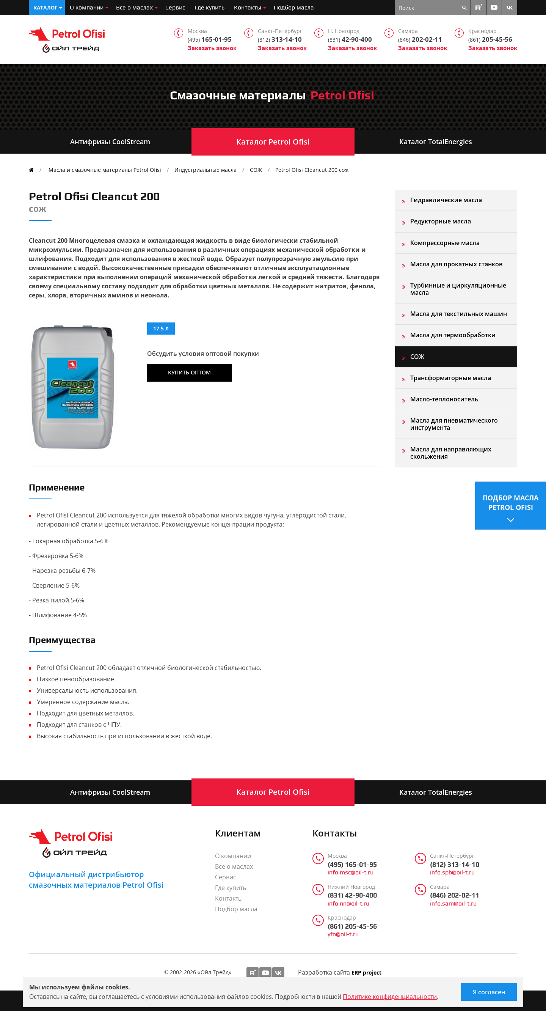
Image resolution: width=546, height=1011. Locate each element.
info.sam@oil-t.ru (453, 903)
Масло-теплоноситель (444, 399)
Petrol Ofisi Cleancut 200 (311, 169)
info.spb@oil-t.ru (452, 872)
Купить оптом (189, 372)
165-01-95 (210, 39)
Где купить (209, 7)
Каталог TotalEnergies (435, 141)
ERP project (366, 973)
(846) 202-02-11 (454, 895)
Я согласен (489, 992)
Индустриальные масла (205, 169)
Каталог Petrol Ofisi (273, 142)
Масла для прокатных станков (456, 264)
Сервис (175, 7)
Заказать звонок (212, 48)
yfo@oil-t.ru (343, 934)
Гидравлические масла (446, 200)
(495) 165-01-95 (352, 864)
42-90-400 (350, 39)
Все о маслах (134, 7)
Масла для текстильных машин (458, 314)
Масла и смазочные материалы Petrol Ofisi (105, 169)
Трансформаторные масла (450, 378)
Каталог (45, 8)
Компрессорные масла (445, 243)
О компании (87, 7)
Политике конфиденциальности (390, 996)
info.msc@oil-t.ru (350, 872)
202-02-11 (420, 39)
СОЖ (256, 169)
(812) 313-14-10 (454, 864)
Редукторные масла (440, 221)
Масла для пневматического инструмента (454, 424)
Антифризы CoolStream (110, 141)
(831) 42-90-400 (352, 895)
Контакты (247, 7)
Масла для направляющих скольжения (450, 453)
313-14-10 (280, 39)
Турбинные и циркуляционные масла (458, 289)
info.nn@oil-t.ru (348, 903)
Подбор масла (294, 7)
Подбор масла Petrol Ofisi (510, 502)
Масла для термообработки (453, 335)
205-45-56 (490, 39)
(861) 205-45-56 (352, 926)
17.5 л (161, 328)
